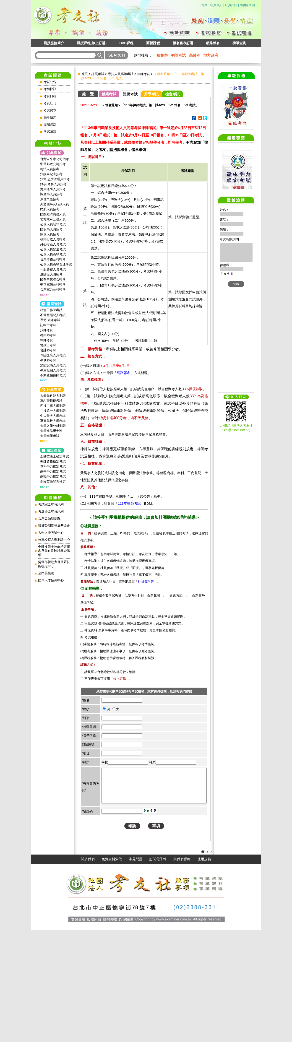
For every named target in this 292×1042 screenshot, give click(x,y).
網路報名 (213, 43)
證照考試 (97, 74)
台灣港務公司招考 (53, 259)
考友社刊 (50, 103)
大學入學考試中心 (51, 532)
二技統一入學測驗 (53, 411)
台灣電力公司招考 (53, 289)
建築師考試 (48, 335)
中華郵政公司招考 (53, 164)
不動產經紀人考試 (53, 315)
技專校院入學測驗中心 (54, 539)
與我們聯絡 (181, 971)
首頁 (204, 5)
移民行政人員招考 (53, 239)
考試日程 (50, 96)
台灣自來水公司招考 (54, 159)
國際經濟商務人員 (53, 214)
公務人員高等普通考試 (56, 264)
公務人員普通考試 (53, 249)
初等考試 (178, 55)
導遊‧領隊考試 (50, 320)
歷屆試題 (50, 124)
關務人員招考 (49, 234)
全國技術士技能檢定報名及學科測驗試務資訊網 (54, 551)
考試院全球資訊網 (51, 504)
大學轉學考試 (49, 436)
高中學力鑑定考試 (53, 471)
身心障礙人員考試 (53, 244)
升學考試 (151, 94)
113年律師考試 (129, 503)
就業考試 (109, 94)
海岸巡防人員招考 (53, 189)
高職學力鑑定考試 (53, 476)
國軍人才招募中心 (51, 580)
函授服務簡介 (54, 43)
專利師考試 (48, 360)
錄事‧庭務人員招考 (53, 184)
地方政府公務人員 (53, 219)
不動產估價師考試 (53, 375)
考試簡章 (50, 110)
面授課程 (153, 43)
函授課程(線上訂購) (92, 43)
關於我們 (88, 971)
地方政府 (210, 55)
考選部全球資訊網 (51, 511)
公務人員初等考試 (53, 224)
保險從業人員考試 (53, 355)
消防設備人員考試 (53, 365)
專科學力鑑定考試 (53, 466)
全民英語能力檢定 (53, 481)
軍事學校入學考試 (53, 421)
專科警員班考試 (51, 401)
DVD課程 (126, 43)
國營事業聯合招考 (53, 279)
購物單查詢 (247, 5)
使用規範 (204, 971)
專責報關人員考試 (53, 370)
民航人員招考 (49, 209)
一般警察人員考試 (53, 269)
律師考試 (46, 340)
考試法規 (50, 131)
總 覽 (88, 94)
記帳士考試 (48, 325)
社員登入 (216, 5)
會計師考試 (48, 350)
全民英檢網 (46, 573)
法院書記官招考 (51, 174)
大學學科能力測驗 (53, 396)
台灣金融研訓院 (49, 518)
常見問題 (136, 971)
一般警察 (160, 55)
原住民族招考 (49, 199)
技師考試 (46, 330)
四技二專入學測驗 (53, 406)
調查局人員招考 (51, 194)
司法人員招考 (49, 169)
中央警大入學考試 (53, 416)
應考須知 (50, 117)
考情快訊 (50, 89)
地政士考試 (48, 345)
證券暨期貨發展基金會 (54, 525)
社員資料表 (146, 581)
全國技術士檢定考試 (54, 456)
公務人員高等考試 (53, 254)
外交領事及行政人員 (54, 204)
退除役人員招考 (51, 274)
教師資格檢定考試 (53, 461)
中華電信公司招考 (53, 284)
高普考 (194, 55)
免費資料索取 (112, 971)
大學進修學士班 (51, 431)
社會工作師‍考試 (51, 310)
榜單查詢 (239, 43)
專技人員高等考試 (120, 74)
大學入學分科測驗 (53, 426)
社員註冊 (231, 5)
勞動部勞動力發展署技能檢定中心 (54, 564)
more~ (45, 294)
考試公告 (50, 82)
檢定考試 (172, 94)
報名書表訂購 (183, 43)
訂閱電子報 (158, 971)
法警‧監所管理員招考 (55, 179)
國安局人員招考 (51, 229)
